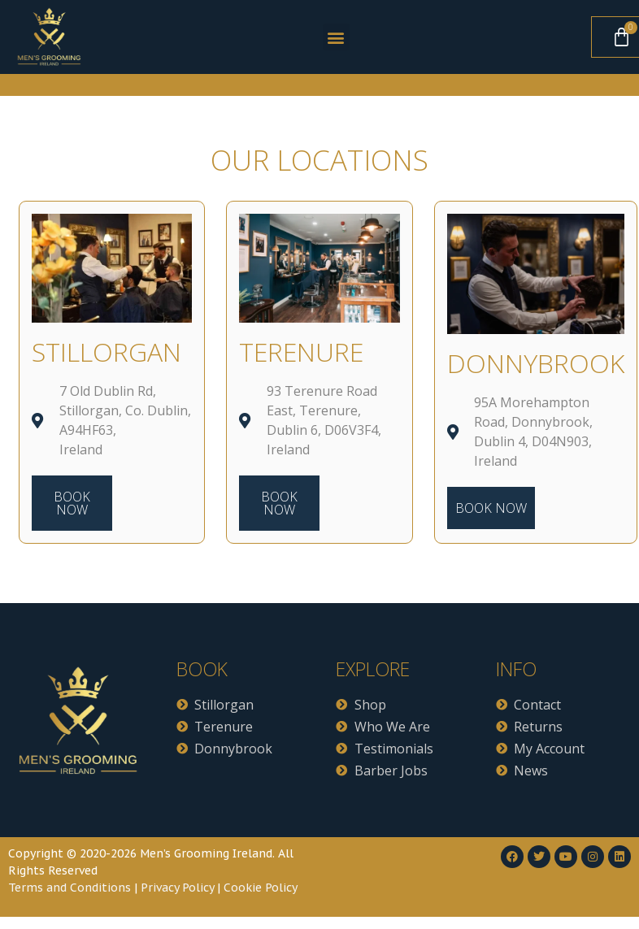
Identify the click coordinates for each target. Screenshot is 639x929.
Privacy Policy (177, 887)
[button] (336, 37)
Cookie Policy (261, 887)
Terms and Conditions (69, 887)
